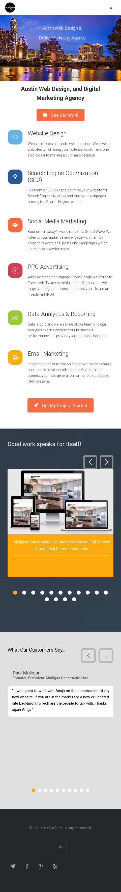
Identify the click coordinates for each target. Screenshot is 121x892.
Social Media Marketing (58, 221)
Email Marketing (48, 353)
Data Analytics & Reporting (62, 314)
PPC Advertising (49, 267)
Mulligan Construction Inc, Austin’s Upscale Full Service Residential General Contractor (61, 545)
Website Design (48, 133)
